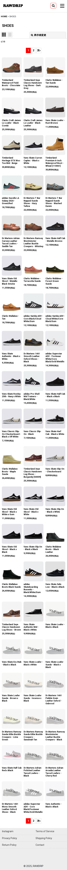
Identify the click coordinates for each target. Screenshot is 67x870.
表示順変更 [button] (38, 35)
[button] (53, 5)
